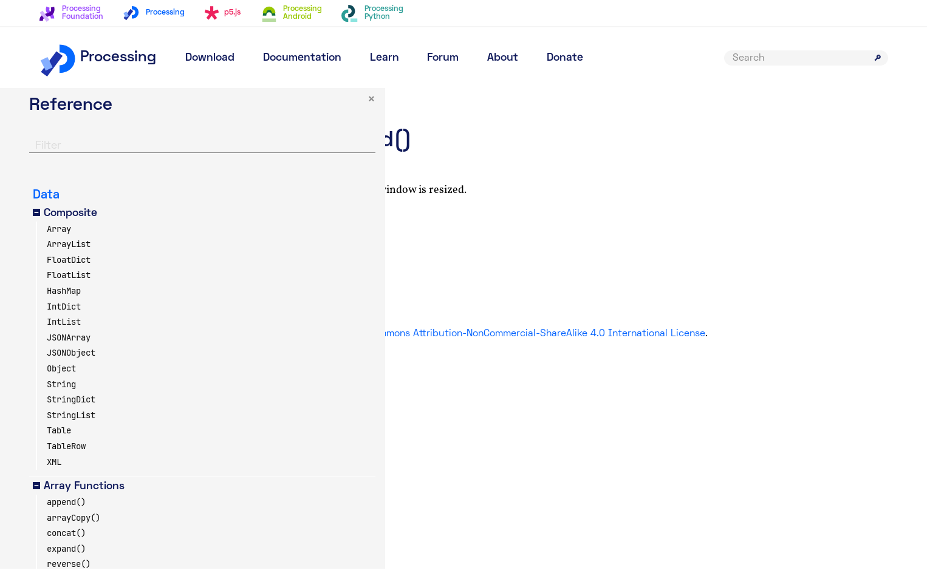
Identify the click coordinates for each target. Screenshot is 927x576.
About (502, 58)
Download (209, 58)
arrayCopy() (73, 524)
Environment (415, 100)
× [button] (218, 107)
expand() (66, 555)
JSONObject (71, 359)
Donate (565, 58)
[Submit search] (877, 57)
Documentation (302, 58)
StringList (71, 421)
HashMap (64, 298)
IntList (64, 329)
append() (66, 509)
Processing (97, 57)
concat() (66, 540)
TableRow (66, 453)
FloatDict (69, 266)
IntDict (64, 313)
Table (59, 437)
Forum (443, 58)
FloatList (69, 282)
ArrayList (69, 251)
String (61, 390)
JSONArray (69, 344)
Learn (384, 58)
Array (59, 235)
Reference (353, 100)
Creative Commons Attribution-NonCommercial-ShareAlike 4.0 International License (640, 334)
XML (54, 468)
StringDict (71, 406)
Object (61, 375)
